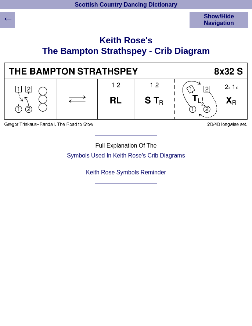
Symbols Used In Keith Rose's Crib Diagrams (126, 155)
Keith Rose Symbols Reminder (126, 172)
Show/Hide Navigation (219, 19)
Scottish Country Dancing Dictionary (126, 4)
